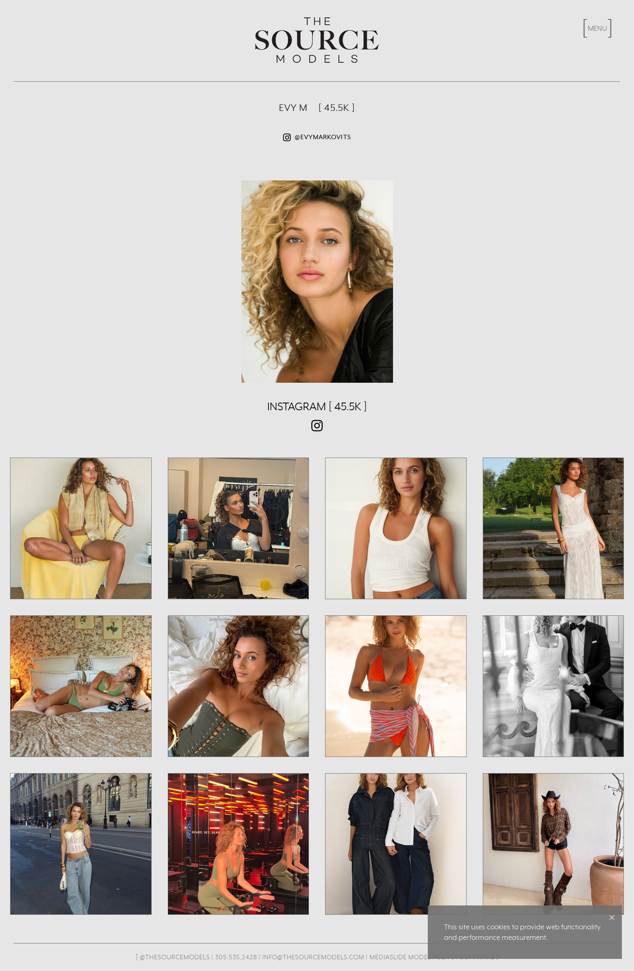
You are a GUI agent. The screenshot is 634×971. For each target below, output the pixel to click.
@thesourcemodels (175, 957)
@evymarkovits (317, 137)
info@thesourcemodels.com (313, 957)
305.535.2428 (236, 957)
